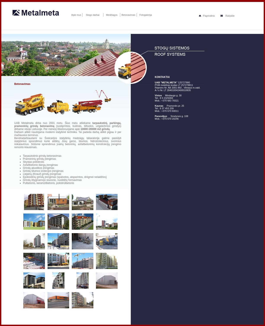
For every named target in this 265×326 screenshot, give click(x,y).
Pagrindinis (207, 15)
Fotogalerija (145, 15)
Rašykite (227, 15)
